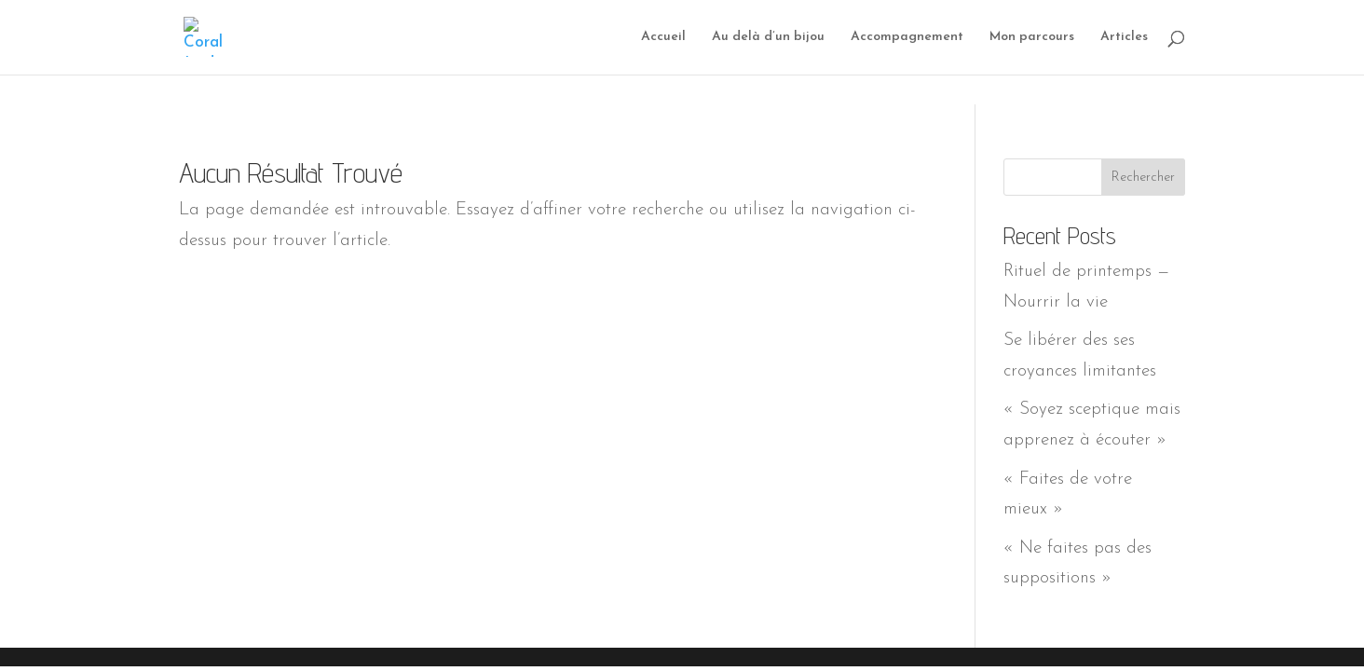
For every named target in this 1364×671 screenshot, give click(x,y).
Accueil (663, 37)
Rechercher (1143, 178)
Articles (1124, 37)
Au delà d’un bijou (768, 37)
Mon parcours (1031, 37)
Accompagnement (907, 37)
